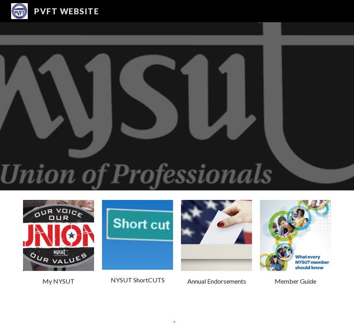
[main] (58, 281)
